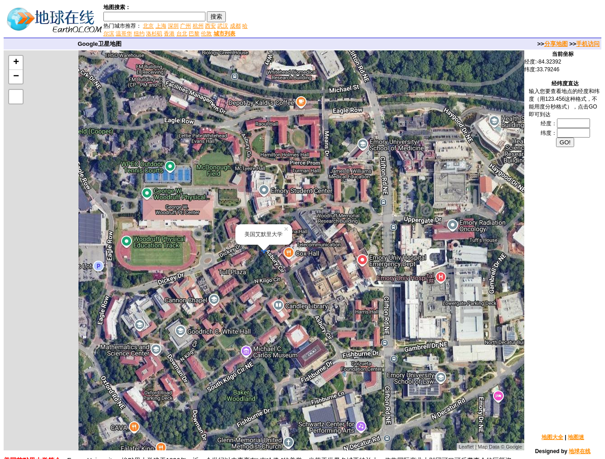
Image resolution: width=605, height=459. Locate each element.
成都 (235, 26)
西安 (210, 26)
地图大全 (552, 437)
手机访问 (588, 43)
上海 (161, 26)
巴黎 (194, 33)
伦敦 (206, 33)
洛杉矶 (154, 33)
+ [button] (16, 62)
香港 (169, 33)
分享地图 (556, 43)
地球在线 (579, 451)
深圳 (173, 26)
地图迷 (576, 437)
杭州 (198, 26)
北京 (148, 26)
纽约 (139, 33)
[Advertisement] (358, 20)
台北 (181, 33)
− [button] (16, 77)
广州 (185, 26)
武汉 (222, 26)
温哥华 (124, 33)
